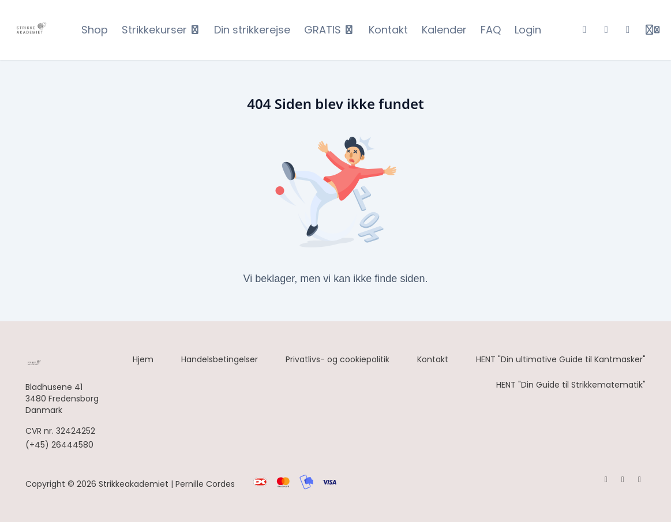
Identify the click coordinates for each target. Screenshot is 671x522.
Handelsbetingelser (219, 359)
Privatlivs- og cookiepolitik (337, 359)
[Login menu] (652, 30)
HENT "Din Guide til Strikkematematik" (571, 384)
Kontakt (432, 359)
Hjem (143, 359)
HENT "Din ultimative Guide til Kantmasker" (561, 359)
